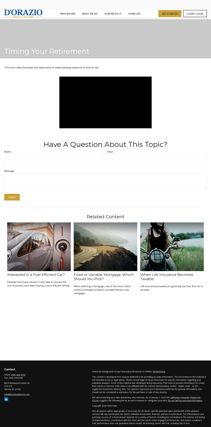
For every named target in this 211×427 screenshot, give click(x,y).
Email (110, 151)
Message (9, 171)
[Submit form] (12, 197)
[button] (67, 6)
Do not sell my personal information (185, 400)
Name (7, 151)
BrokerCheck (159, 371)
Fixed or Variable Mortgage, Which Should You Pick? (104, 277)
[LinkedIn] (6, 399)
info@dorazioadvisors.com (17, 394)
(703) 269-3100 (18, 374)
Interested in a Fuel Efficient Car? (36, 275)
